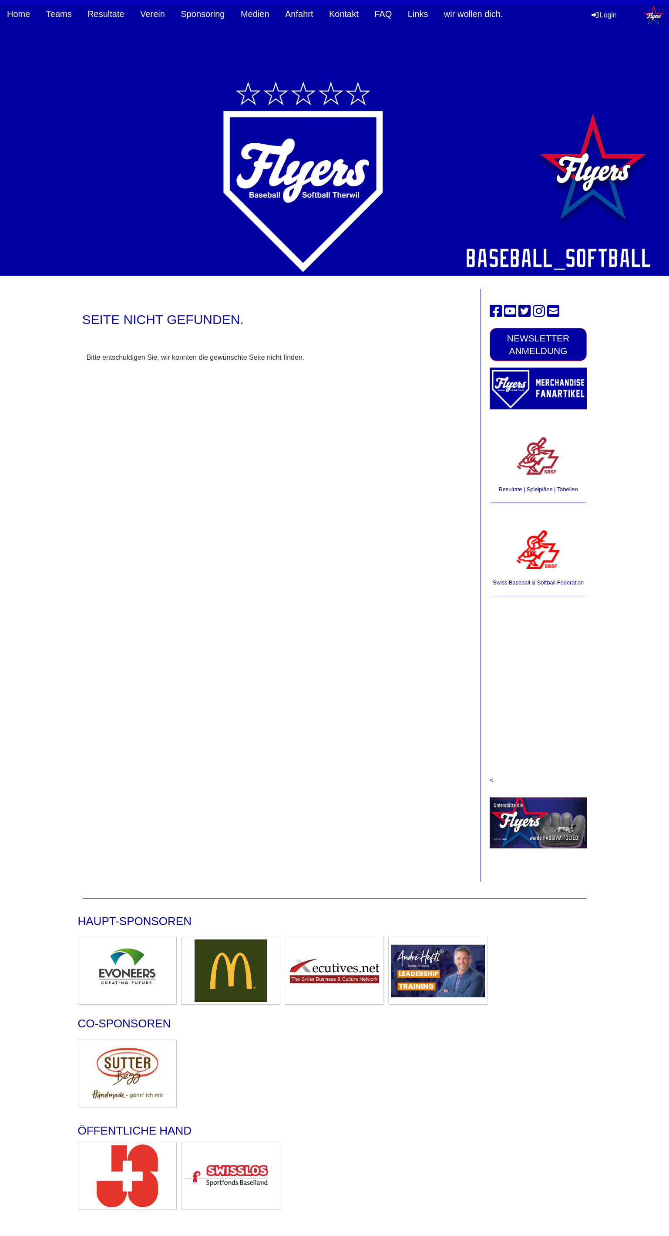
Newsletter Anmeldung (538, 344)
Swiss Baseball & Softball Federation (538, 582)
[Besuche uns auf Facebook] (496, 311)
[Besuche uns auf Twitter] (524, 311)
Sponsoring (203, 14)
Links (418, 14)
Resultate (105, 14)
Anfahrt (299, 14)
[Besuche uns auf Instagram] (539, 311)
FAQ (383, 14)
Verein (152, 14)
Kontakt (344, 14)
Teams (59, 14)
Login (603, 15)
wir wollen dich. (473, 14)
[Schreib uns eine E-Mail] (553, 311)
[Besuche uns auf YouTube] (510, 311)
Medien (255, 14)
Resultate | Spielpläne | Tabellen (538, 489)
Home (18, 14)
